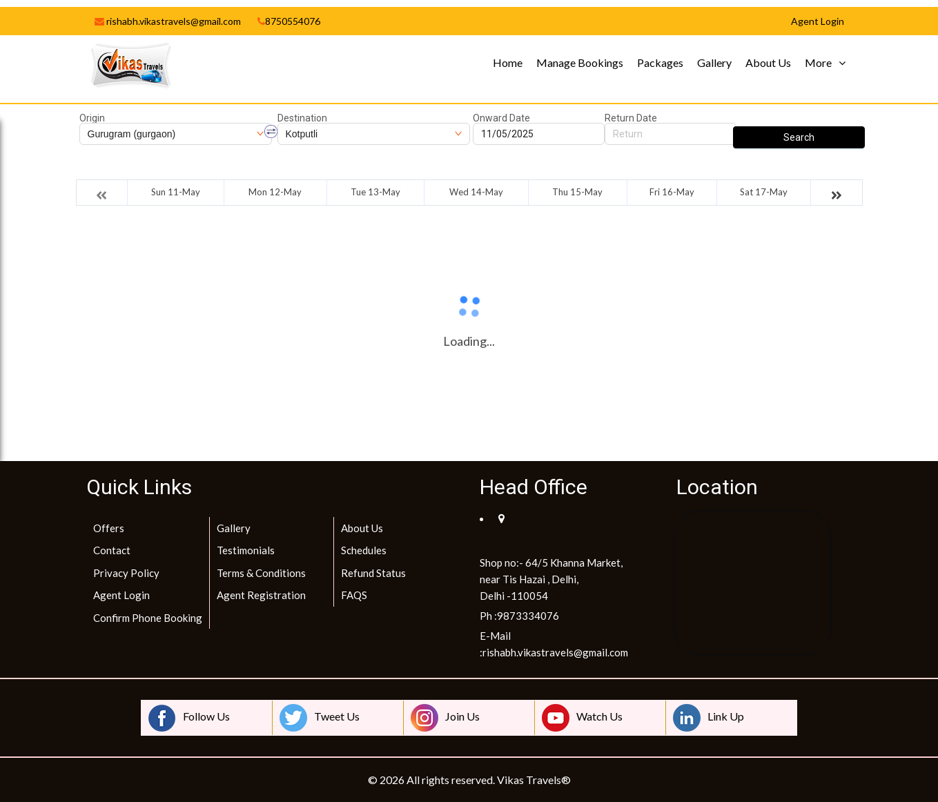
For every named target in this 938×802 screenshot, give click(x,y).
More (818, 62)
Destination (302, 118)
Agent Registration (261, 595)
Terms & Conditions (261, 573)
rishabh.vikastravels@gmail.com (168, 21)
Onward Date (501, 118)
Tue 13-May (375, 191)
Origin (92, 118)
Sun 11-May (175, 191)
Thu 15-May (577, 191)
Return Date (631, 118)
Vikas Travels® (534, 779)
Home (507, 62)
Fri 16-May (671, 191)
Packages (660, 62)
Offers (108, 528)
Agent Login (121, 595)
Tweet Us (320, 718)
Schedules (364, 550)
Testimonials (246, 550)
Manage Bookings (579, 62)
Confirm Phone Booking (147, 618)
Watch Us (582, 718)
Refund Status (373, 573)
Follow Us (189, 718)
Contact (111, 550)
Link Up (708, 718)
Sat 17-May (764, 191)
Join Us (445, 718)
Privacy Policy (126, 573)
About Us (768, 62)
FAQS (354, 595)
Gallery (714, 62)
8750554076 (288, 21)
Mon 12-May (275, 191)
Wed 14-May (476, 191)
